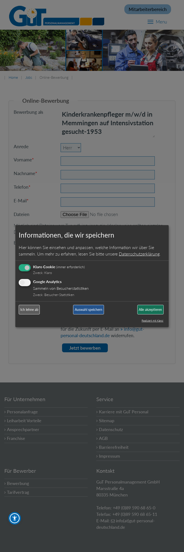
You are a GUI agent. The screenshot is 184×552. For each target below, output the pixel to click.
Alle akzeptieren (150, 309)
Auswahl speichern (88, 309)
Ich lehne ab (29, 309)
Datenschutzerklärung (139, 253)
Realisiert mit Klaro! (152, 320)
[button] (15, 518)
